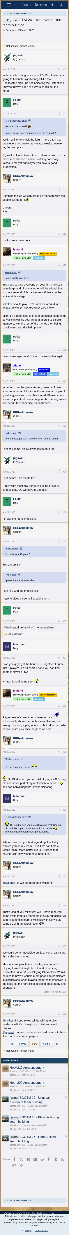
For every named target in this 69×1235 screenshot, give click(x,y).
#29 (64, 471)
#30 (64, 512)
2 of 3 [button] (34, 1043)
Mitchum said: (12, 759)
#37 (64, 876)
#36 (64, 810)
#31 (64, 541)
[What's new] (53, 5)
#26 (64, 350)
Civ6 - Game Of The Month (33, 1071)
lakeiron (14, 1071)
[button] (33, 1213)
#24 (64, 234)
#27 (64, 381)
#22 (64, 113)
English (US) (45, 1213)
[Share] (59, 69)
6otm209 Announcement (27, 1082)
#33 (64, 657)
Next (47, 1043)
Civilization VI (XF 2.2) (17, 1213)
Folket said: (11, 272)
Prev (21, 1043)
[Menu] (8, 5)
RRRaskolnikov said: (16, 120)
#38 (64, 905)
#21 (64, 69)
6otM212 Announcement (27, 1067)
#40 (64, 1014)
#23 (64, 189)
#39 (64, 946)
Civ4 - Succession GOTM (34, 1106)
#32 (64, 621)
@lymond (8, 882)
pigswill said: (11, 548)
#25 (64, 265)
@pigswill (8, 1032)
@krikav (8, 304)
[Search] (61, 5)
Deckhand (11, 30)
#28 (64, 426)
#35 (64, 752)
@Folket (8, 1020)
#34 (64, 706)
